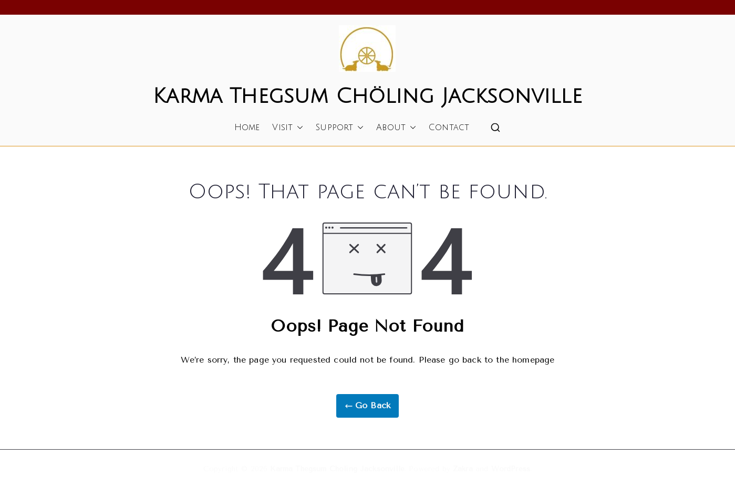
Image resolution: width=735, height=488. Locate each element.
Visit (287, 127)
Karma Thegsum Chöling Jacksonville (367, 96)
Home (247, 127)
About (396, 127)
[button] (298, 127)
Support (340, 127)
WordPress (510, 468)
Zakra (463, 468)
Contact (449, 127)
